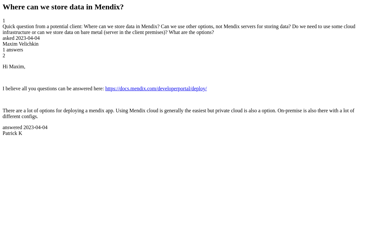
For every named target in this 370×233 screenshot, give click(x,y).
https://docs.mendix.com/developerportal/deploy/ (156, 88)
